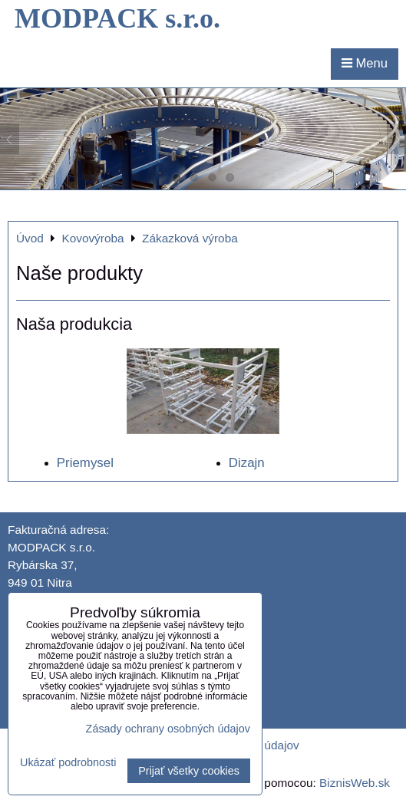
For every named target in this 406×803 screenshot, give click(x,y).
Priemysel (85, 463)
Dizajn (247, 463)
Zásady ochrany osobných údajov (168, 728)
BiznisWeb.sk (354, 782)
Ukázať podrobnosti (68, 762)
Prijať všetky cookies (188, 771)
